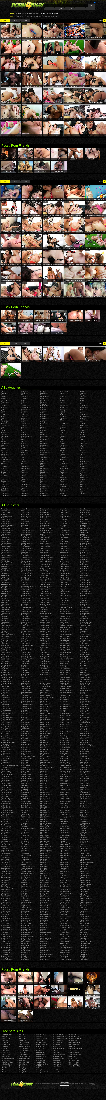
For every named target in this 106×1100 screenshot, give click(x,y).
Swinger (82, 431)
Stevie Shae (84, 739)
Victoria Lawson (85, 913)
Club (22, 400)
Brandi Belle (5, 902)
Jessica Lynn (44, 631)
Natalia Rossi (64, 791)
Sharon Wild (84, 649)
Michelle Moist (64, 719)
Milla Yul (62, 735)
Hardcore (43, 431)
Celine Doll (24, 604)
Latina (42, 477)
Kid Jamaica (46, 16)
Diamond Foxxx (26, 778)
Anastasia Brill (5, 674)
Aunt (2, 416)
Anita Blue (4, 730)
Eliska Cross (25, 809)
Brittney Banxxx (6, 959)
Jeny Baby (43, 609)
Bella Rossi (4, 863)
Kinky (42, 465)
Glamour (43, 414)
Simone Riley (84, 676)
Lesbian (42, 483)
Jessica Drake (44, 626)
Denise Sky (24, 764)
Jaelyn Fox (43, 541)
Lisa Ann (63, 536)
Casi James (24, 584)
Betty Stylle (4, 870)
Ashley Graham (6, 785)
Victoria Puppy (84, 916)
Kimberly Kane (45, 828)
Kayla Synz (44, 764)
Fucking (42, 400)
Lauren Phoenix (45, 915)
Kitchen (42, 468)
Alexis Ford (4, 590)
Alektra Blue (5, 557)
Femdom (23, 479)
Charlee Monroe (26, 611)
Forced (42, 395)
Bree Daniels (5, 915)
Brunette (3, 472)
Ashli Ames (4, 794)
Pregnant (63, 458)
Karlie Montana (45, 719)
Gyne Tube (22, 1038)
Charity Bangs (25, 609)
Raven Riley (64, 956)
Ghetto (42, 411)
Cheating (4, 493)
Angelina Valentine (7, 717)
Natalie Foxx (64, 794)
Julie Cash (43, 685)
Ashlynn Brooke (6, 798)
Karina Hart (44, 712)
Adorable (4, 395)
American (4, 402)
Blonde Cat (4, 891)
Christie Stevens (26, 651)
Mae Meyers (64, 620)
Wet (81, 481)
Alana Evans (5, 550)
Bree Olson (4, 916)
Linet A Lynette (64, 534)
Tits (81, 449)
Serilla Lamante (85, 640)
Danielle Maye (25, 735)
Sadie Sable (84, 573)
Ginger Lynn (25, 898)
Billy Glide (4, 884)
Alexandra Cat (5, 579)
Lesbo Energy (56, 1062)
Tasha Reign (84, 782)
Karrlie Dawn (44, 722)
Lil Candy (63, 518)
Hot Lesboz (56, 1052)
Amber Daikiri (5, 651)
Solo (81, 402)
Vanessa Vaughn (85, 882)
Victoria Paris (84, 915)
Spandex (82, 405)
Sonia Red (83, 694)
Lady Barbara (44, 886)
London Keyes (64, 566)
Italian (42, 454)
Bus (2, 477)
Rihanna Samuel (85, 529)
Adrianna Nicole (6, 532)
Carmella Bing (25, 563)
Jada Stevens (44, 536)
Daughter (24, 434)
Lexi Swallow (44, 950)
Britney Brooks (6, 945)
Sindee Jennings (85, 683)
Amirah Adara (5, 665)
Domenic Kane (25, 791)
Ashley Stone (5, 791)
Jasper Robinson (45, 568)
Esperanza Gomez (27, 843)
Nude (62, 414)
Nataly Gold (64, 803)
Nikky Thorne (64, 863)
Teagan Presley (85, 794)
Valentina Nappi (85, 861)
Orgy (61, 429)
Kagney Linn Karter (46, 697)
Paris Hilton (63, 897)
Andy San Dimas (6, 683)
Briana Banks (5, 922)
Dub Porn (5, 1042)
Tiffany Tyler (83, 832)
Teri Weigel (83, 810)
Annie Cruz (4, 751)
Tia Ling (82, 819)
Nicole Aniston (64, 827)
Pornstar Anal (47, 13)
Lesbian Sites (56, 1060)
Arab (2, 409)
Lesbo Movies (56, 1064)
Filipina (23, 483)
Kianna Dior (44, 807)
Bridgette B (4, 933)
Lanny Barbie (44, 900)
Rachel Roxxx (64, 936)
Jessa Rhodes (45, 615)
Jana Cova (43, 548)
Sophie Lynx (84, 710)
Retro (62, 475)
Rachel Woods (64, 942)
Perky (62, 443)
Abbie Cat (4, 514)
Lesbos (54, 1068)
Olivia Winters (64, 888)
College (23, 405)
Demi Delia (24, 762)
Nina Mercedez (65, 870)
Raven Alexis (64, 954)
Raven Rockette (65, 958)
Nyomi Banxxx (64, 880)
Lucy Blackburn (65, 584)
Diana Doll (24, 784)
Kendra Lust (44, 792)
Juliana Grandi (45, 683)
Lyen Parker (64, 600)
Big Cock (4, 440)
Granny (42, 422)
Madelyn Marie (65, 611)
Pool (61, 452)
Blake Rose (4, 886)
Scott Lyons (83, 631)
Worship (82, 488)
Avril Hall (4, 836)
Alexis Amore (5, 582)
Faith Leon (24, 857)
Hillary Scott (24, 943)
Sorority (82, 404)
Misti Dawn (63, 753)
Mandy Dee (63, 631)
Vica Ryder (83, 906)
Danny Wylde (25, 739)
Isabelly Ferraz (45, 518)
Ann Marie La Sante (7, 742)
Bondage (4, 461)
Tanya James (84, 773)
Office (62, 420)
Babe (2, 418)
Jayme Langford (45, 579)
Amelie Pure (5, 660)
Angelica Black (6, 710)
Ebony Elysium (23, 1070)
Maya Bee (63, 665)
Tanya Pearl (83, 775)
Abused (3, 393)
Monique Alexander (66, 769)
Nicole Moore (64, 832)
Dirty (22, 443)
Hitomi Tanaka (25, 945)
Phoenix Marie (64, 920)
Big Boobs (4, 436)
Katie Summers (45, 746)
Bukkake (4, 475)
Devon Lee (24, 773)
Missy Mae (63, 746)
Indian (42, 447)
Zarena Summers (85, 949)
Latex (42, 475)
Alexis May (4, 593)
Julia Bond (43, 679)
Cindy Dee (24, 667)
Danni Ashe (24, 737)
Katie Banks (44, 737)
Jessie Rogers (45, 638)
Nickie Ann (63, 819)
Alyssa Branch (5, 640)
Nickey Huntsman (65, 816)
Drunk (23, 454)
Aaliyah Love (5, 509)
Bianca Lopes (5, 877)
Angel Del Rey (5, 690)
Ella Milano (24, 812)
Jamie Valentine (45, 547)
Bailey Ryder (5, 846)
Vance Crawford (85, 870)
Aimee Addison (6, 543)
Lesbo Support (57, 1066)
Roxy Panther (84, 559)
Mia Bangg (63, 697)
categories (80, 8)
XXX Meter (72, 1056)
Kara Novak (44, 703)
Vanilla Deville (84, 889)
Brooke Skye (25, 516)
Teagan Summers (85, 796)
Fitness (23, 492)
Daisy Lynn (24, 715)
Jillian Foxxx (44, 651)
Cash (2, 484)
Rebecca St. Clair (85, 514)
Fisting (23, 490)
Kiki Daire (43, 818)
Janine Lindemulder (46, 557)
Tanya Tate (83, 776)
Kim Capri (43, 821)
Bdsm (3, 429)
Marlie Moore (64, 651)
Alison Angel (5, 615)
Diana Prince (25, 785)
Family (23, 472)
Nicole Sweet (64, 837)
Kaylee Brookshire (46, 767)
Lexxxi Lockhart (45, 956)
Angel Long (4, 694)
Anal (2, 404)
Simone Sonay (84, 679)
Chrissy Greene (26, 649)
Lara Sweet (44, 906)
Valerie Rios (83, 866)
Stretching (83, 420)
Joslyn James (44, 672)
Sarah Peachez (85, 608)
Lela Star (43, 934)
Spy (81, 411)
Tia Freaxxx (83, 818)
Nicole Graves (64, 828)
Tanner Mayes (84, 771)
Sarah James (84, 604)
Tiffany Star (83, 830)
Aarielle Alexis (5, 511)
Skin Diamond (84, 685)
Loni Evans (63, 568)
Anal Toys (39, 13)
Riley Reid (83, 534)
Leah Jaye (43, 927)
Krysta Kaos (44, 854)
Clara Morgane (25, 681)
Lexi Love (43, 949)
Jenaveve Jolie (45, 588)
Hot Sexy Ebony (41, 1042)
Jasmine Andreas (45, 559)
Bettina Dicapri (6, 868)
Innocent (43, 449)
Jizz (41, 463)
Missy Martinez (65, 748)
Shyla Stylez (84, 665)
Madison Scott (64, 618)
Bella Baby (4, 855)
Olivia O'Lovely (65, 886)
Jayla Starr (43, 577)
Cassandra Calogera (27, 586)
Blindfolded (4, 454)
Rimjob (62, 481)
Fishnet (23, 488)
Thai (81, 441)
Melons (62, 395)
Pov (61, 456)
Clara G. (23, 679)
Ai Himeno (4, 536)
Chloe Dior (24, 638)
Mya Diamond (64, 776)
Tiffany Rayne (84, 827)
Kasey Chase (44, 724)
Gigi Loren (24, 889)
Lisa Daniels (64, 538)
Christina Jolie (25, 652)
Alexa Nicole (5, 575)
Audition (3, 414)
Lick (41, 484)
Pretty (62, 459)
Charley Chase (25, 615)
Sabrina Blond (84, 568)
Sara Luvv (83, 597)
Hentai (42, 432)
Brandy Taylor (5, 911)
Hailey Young (25, 911)
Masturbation (64, 391)
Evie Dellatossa (26, 855)
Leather (42, 479)
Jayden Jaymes (45, 573)
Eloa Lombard (25, 816)
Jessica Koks (44, 629)
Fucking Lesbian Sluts (43, 1072)
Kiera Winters (44, 816)
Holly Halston (25, 947)
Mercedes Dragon (66, 692)
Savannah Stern (85, 626)
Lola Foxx (63, 559)
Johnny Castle (45, 660)
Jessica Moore (45, 633)
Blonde (3, 456)
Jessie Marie (44, 636)
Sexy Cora (83, 642)
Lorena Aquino (64, 577)
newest (15, 20)
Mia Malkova (64, 705)
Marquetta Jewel (65, 652)
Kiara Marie (44, 809)
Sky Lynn (83, 687)
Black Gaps (22, 1060)
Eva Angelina (25, 845)
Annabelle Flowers (7, 746)
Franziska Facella (26, 868)
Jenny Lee (43, 608)
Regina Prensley (85, 520)
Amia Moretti (5, 663)
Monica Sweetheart (66, 767)
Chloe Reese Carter (27, 645)
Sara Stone (83, 600)
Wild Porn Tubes (7, 1062)
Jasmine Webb (45, 566)
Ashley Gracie (5, 784)
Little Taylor (63, 543)
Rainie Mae (63, 945)
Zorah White (84, 959)
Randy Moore (64, 950)
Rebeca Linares (85, 511)
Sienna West (84, 667)
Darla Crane (25, 746)
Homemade (44, 436)
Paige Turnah (64, 891)
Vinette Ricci (84, 925)
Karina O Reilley (45, 713)
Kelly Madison (44, 782)
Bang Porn (5, 1040)
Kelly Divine (44, 776)
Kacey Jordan (44, 690)
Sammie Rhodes (85, 588)
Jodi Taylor (43, 652)
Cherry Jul (24, 627)
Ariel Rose (4, 762)
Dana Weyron (25, 724)
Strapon (82, 418)
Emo (22, 458)
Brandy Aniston (6, 907)
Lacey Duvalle (44, 879)
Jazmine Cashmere (46, 582)
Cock (22, 402)
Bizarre (3, 449)
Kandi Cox (43, 701)
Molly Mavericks (65, 758)
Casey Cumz (25, 582)
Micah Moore (64, 712)
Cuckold (23, 420)
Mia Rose (63, 708)
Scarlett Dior (84, 627)
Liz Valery (63, 545)
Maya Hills (63, 667)
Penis (62, 441)
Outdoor (62, 432)
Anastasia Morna (6, 676)
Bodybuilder (5, 459)
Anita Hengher (5, 735)
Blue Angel (4, 893)
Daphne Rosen (25, 740)
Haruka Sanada (26, 924)
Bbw (2, 427)
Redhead (63, 474)
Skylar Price (83, 688)
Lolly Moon (63, 564)
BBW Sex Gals (40, 1054)
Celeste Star (25, 602)
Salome (82, 577)
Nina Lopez (63, 868)
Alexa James (5, 572)
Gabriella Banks (26, 870)
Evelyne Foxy (25, 854)
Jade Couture (44, 538)
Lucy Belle (63, 582)
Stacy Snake (84, 730)
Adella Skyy (5, 521)
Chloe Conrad (25, 634)
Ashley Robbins (6, 789)
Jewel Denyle (44, 647)
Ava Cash (4, 825)
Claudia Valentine (26, 692)
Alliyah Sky (4, 629)
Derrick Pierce (25, 766)
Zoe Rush (83, 950)
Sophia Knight (84, 701)
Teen (81, 440)
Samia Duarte (84, 586)
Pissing (62, 449)
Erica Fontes (25, 834)
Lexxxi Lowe (44, 958)
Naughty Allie (64, 807)
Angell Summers (6, 721)
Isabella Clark (20, 16)
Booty (3, 465)
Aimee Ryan (5, 545)
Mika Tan (63, 726)
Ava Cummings (6, 827)
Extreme (23, 466)
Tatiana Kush (84, 784)
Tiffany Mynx (84, 825)
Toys (81, 450)
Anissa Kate (5, 724)
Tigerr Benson (84, 834)
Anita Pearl (4, 737)
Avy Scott (4, 837)
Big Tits (3, 443)
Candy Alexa (25, 539)
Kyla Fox (43, 864)
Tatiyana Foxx (84, 785)
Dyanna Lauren (26, 803)
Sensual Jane (84, 636)
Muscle (62, 409)
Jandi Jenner (44, 550)
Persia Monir (64, 911)
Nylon (62, 418)
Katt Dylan (43, 751)
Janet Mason (44, 555)
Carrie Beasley (25, 579)
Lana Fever (44, 895)
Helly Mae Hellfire (26, 940)
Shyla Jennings (85, 663)
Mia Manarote (64, 706)
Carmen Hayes (25, 566)
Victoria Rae (84, 918)
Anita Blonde (5, 728)
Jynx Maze (43, 688)
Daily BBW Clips (41, 1062)
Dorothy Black (25, 801)
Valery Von (83, 868)
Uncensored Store (8, 1058)
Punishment (64, 468)
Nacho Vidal (64, 782)
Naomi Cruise (64, 785)
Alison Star (4, 617)
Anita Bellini (5, 726)
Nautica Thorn (64, 809)
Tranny (82, 452)
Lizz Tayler (63, 550)
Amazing (4, 400)
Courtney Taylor (26, 705)
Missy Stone (64, 751)
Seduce (62, 490)
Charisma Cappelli (27, 608)
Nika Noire (63, 839)
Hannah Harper (26, 920)
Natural (62, 411)
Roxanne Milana (85, 554)
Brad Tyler (4, 900)
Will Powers (83, 938)
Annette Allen (5, 748)
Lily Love (63, 525)
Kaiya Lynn (43, 699)
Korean (42, 470)
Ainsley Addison (6, 547)
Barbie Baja (5, 848)
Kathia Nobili (55, 16)
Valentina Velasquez (86, 863)
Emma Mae (24, 825)
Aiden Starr (4, 541)
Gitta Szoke (24, 900)
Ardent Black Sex (24, 1056)
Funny (42, 402)
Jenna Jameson (45, 593)
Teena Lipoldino (85, 803)
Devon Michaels (26, 775)
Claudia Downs (25, 687)
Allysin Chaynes (6, 633)
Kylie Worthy (44, 873)
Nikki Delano (64, 855)
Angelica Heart (6, 712)
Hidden (42, 434)
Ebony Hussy (40, 1036)
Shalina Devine (84, 645)
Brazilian (4, 466)
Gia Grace (24, 880)
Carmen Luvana (26, 568)
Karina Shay (44, 715)
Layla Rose (44, 920)
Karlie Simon (44, 721)
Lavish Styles (44, 916)
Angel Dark (4, 688)
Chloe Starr (24, 647)
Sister (81, 393)
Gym (41, 425)
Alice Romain (5, 606)
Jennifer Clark (44, 599)
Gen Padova (25, 877)
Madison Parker (65, 617)
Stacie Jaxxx (84, 726)
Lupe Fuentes (64, 595)
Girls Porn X (73, 1058)
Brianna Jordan (6, 929)
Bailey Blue (4, 839)
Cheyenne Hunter (26, 631)
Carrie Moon (25, 581)
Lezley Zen (63, 512)
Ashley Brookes (6, 778)
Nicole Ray (63, 834)
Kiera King (43, 814)
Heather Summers (26, 933)
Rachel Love (64, 934)
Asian (3, 411)
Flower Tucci (25, 863)
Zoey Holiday (84, 954)
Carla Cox (24, 554)
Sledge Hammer (85, 690)
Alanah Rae (5, 552)
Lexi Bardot (44, 940)
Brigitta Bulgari (6, 936)
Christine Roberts (26, 658)
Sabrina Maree (84, 570)
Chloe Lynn (24, 643)
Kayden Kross (44, 758)
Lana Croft (43, 893)
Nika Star (63, 841)
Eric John (24, 832)
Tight (81, 445)
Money (62, 404)
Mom (61, 402)
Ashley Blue (5, 776)
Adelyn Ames (5, 523)
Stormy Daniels (85, 740)
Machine (43, 490)
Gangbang (43, 405)
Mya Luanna (64, 778)
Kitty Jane (43, 834)
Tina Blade (83, 837)
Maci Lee (63, 606)
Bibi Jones (4, 880)
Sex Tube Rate (23, 1048)
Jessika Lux (44, 643)
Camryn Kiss (25, 538)
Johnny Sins (44, 663)
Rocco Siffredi (84, 543)
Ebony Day (22, 1068)
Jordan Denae (44, 670)
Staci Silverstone (85, 722)
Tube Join (5, 1036)
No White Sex (40, 1050)
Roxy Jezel (83, 557)
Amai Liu (4, 643)
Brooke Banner (25, 512)
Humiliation (44, 443)
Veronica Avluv (84, 897)
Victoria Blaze (84, 911)
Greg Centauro (25, 906)
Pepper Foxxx (64, 907)
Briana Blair (5, 924)
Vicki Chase (83, 907)
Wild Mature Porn (75, 1054)
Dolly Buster (25, 789)
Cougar (23, 413)
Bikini (3, 445)
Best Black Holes (24, 1058)
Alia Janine (4, 599)
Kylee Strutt (44, 866)
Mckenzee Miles (65, 670)
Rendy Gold (83, 525)
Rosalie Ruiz (84, 550)
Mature (62, 393)
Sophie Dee (83, 706)
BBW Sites (39, 1058)
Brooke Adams (25, 511)
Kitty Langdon (44, 836)
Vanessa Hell (84, 877)
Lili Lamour (63, 520)
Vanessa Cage (84, 875)
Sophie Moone (84, 712)
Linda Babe (63, 527)
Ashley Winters (6, 792)
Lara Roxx (43, 902)
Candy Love (24, 541)
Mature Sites (73, 1040)
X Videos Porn (74, 1060)
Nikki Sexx (63, 861)
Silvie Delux (83, 672)
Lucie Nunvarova (65, 581)
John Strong (44, 658)
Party (61, 440)
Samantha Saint (85, 584)
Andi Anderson (6, 679)
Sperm (82, 409)
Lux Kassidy (64, 599)
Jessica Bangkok (45, 622)
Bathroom (4, 425)
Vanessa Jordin (85, 879)
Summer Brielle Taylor (87, 746)
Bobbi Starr (4, 897)
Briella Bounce (5, 934)
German (43, 409)
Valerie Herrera (84, 864)
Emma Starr (24, 827)
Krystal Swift (44, 863)
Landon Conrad (45, 898)
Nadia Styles (64, 784)
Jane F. (42, 554)
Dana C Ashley (25, 719)
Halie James (25, 916)
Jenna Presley (45, 595)
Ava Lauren (4, 832)
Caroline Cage (25, 572)
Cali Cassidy (25, 529)
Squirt (81, 413)
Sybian (82, 432)
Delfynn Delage (26, 758)
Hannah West (25, 922)
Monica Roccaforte (66, 764)
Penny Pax (63, 906)
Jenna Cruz (44, 590)
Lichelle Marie (64, 516)
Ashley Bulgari (5, 780)
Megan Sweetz (65, 672)
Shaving (62, 493)
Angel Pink (4, 697)
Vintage (82, 470)
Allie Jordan (5, 622)
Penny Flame (64, 904)
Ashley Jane (5, 787)
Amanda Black (5, 645)
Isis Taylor (43, 521)
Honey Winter (25, 959)
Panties (62, 436)
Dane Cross (24, 726)
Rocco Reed (84, 541)
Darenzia (23, 742)
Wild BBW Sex (74, 1052)
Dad (22, 431)
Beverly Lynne (5, 871)
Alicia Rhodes (5, 608)
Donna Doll (24, 796)
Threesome (83, 443)
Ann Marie (4, 740)
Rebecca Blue (84, 512)
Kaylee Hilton (44, 769)
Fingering (24, 484)
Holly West (24, 954)
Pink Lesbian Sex (75, 1042)
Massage (43, 495)
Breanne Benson (6, 913)
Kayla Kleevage (45, 762)
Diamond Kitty (25, 782)
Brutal (3, 474)
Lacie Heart (44, 884)
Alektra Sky (4, 559)
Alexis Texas (5, 597)
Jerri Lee (43, 611)
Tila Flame (83, 836)
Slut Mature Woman (75, 1048)
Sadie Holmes (84, 572)
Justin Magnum (45, 687)
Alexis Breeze (5, 584)
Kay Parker (44, 755)
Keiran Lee (43, 771)
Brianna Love (5, 931)
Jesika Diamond (45, 613)
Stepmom (83, 414)
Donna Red (24, 798)
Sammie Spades (85, 590)
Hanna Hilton (25, 918)
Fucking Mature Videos (59, 1038)
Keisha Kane (44, 773)
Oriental (62, 431)
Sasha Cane (84, 615)
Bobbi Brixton (5, 895)
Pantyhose (63, 438)
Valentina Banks (85, 859)
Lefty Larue (44, 931)
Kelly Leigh (43, 780)
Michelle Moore (65, 721)
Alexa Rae (4, 577)
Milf (61, 398)
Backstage (4, 422)
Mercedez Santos (65, 696)
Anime (3, 405)
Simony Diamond (85, 681)
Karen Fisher (44, 706)
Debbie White (25, 753)
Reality (62, 472)
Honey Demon (25, 956)
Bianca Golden (6, 875)
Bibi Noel (4, 882)
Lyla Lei (62, 602)
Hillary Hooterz (25, 942)
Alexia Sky (4, 581)
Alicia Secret (5, 609)
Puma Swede (64, 933)
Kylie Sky (43, 871)
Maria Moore (64, 638)
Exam (22, 463)
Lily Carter (63, 521)
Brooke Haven (25, 514)
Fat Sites (38, 1068)
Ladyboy (43, 474)
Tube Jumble (6, 1056)
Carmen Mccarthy (26, 570)
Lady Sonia (44, 888)
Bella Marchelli (6, 859)
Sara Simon (83, 599)
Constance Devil (26, 697)
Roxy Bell (83, 555)
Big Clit (3, 438)
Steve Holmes (84, 737)
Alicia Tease (5, 611)
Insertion (43, 450)
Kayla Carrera (44, 760)
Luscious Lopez (65, 597)
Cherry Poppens (26, 629)
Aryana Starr (5, 767)
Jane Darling (44, 552)
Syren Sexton (84, 764)
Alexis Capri (5, 586)
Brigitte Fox (4, 938)
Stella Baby (83, 731)
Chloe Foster (25, 640)
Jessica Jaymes (45, 627)
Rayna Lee (83, 509)
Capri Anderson (26, 548)
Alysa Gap (4, 638)
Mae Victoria (64, 622)
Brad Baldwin (5, 898)
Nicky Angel (64, 821)
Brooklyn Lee (25, 520)
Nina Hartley (64, 864)
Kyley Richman (45, 870)
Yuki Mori (83, 945)
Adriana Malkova (6, 527)
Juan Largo (44, 674)
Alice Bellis (4, 602)
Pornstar (62, 454)
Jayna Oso (43, 581)
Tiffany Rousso (84, 828)
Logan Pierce (64, 555)
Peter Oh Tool (64, 916)
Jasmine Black (45, 561)
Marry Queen (64, 656)
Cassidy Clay (25, 591)
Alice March (5, 604)
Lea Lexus (43, 924)
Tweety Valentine (85, 855)
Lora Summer (64, 573)
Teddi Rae (83, 800)
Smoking (82, 400)
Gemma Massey (26, 875)
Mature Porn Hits (74, 1036)
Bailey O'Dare (5, 845)
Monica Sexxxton (65, 766)
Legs (42, 481)
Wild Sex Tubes (7, 1064)
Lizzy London (64, 554)
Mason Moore (64, 660)
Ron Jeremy (84, 548)
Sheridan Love (84, 661)
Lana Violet (44, 897)
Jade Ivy (43, 539)
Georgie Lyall (25, 879)
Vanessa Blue (84, 873)
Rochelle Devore (85, 545)
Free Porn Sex (74, 1062)
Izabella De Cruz (45, 529)
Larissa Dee (44, 907)
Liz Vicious (63, 547)
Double (23, 452)
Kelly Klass (43, 778)
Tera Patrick (83, 807)
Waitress (82, 475)
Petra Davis (64, 918)
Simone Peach (84, 674)
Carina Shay (25, 552)
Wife (81, 484)
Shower (82, 391)
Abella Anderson (6, 516)
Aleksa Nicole (5, 555)
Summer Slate (84, 749)
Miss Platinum (64, 744)
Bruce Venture (25, 521)
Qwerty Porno (6, 1054)
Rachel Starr (64, 938)
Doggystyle (24, 447)
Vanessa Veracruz (85, 884)
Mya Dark (63, 775)
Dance (23, 432)
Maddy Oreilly (64, 609)
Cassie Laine (25, 593)
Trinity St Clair (84, 854)
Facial (23, 470)
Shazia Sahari (84, 654)
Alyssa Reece (5, 642)
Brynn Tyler (24, 523)
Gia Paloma (24, 882)
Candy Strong (25, 547)
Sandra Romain (85, 593)
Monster (62, 405)
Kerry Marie (44, 801)
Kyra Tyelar (44, 877)
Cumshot (23, 423)
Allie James (4, 620)
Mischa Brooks (64, 742)
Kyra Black (43, 875)
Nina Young (63, 871)
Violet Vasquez (84, 929)
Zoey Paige (83, 958)
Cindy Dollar (25, 669)
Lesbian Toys (20, 13)
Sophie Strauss (85, 713)
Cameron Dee (25, 532)
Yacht (81, 490)
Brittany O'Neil (5, 956)
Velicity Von (83, 893)
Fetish (23, 481)
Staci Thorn (83, 724)
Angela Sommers (6, 703)
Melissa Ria (64, 685)
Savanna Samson (85, 622)
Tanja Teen (83, 769)
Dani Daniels (25, 728)
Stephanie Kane (85, 735)
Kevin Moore (44, 803)
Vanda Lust (83, 871)
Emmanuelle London (27, 828)
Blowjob (3, 458)
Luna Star (63, 593)
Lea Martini (44, 925)
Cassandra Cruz (26, 588)
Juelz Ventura (44, 676)
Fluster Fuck (6, 1044)
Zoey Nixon (83, 956)
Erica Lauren (25, 836)
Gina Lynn (24, 891)
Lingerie (43, 486)
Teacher (82, 436)
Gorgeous (43, 420)
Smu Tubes (22, 1052)
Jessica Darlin (44, 624)
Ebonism (21, 1066)
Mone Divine (64, 762)
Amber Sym (5, 658)
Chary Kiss (24, 620)
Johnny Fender (45, 661)
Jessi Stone (44, 618)
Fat (22, 475)
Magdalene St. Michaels (67, 624)
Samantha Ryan (85, 582)
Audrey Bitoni (5, 807)
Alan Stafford (5, 548)
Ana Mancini (5, 672)
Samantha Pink (85, 581)
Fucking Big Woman (42, 1070)
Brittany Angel (5, 952)
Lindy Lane (63, 532)
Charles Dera (25, 613)
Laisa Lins (43, 889)
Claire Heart (24, 678)
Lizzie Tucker (64, 552)
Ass (2, 413)
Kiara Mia (43, 810)
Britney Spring (5, 949)
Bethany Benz (5, 866)
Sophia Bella (84, 697)
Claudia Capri (25, 685)
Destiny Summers (26, 769)
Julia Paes (43, 681)
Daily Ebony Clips (24, 1062)
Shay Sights (83, 652)
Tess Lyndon (84, 812)
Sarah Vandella (85, 613)
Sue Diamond (84, 742)
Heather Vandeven (27, 936)
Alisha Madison (6, 613)
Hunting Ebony (40, 1046)
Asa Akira (4, 769)
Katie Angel (44, 735)
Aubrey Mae (5, 805)
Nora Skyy (63, 877)
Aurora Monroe (6, 814)
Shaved (62, 492)
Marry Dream (64, 654)
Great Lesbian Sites (58, 1048)
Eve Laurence (25, 852)
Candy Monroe (25, 545)
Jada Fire (43, 534)
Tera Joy (82, 805)
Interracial (43, 452)
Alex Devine (5, 568)
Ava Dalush (4, 828)
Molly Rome (64, 760)
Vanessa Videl (84, 886)
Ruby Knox (83, 564)
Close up (23, 396)
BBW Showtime (41, 1056)
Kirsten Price (44, 830)
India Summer (44, 514)
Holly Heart (24, 949)
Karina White (44, 717)
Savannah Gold (85, 624)
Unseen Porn (6, 1060)
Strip (81, 422)
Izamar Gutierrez (45, 530)
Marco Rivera (64, 636)
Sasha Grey (83, 617)
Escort (23, 461)
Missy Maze (64, 749)
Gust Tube (22, 1036)
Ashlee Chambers (7, 775)
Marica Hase (64, 643)
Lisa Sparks (64, 541)
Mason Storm (64, 661)
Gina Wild (24, 895)
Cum (22, 422)
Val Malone (83, 857)
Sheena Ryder (84, 656)
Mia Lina (62, 703)
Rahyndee (63, 943)
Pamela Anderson (65, 893)
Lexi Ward (43, 952)
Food (42, 391)
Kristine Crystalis (45, 850)
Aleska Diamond (6, 563)
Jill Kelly (43, 649)
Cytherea (24, 710)
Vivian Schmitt (84, 931)
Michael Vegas (64, 713)
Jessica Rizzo (44, 634)
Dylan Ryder (25, 805)
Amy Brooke (5, 667)
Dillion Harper (25, 787)
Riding (62, 479)
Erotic (22, 459)
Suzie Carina (84, 760)
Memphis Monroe (65, 690)
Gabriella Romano (26, 873)
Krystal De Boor (45, 857)
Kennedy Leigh (45, 798)
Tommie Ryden (84, 839)
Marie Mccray (64, 645)
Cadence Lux (25, 527)
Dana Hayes (25, 722)
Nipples (62, 413)
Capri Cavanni (25, 550)
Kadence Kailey (45, 694)
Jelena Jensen (45, 586)
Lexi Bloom (44, 943)
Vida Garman (84, 922)
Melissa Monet (64, 683)
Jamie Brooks (44, 543)
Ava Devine (4, 830)
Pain (61, 434)
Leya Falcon (64, 509)
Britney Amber (5, 943)
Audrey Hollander (6, 809)
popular (49, 8)
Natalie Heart (64, 796)
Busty (3, 479)
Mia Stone (63, 710)
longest (70, 8)
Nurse (62, 416)
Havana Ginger (25, 925)
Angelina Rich (5, 715)
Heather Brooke (26, 929)
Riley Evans (83, 530)
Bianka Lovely (5, 879)
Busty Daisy (24, 525)
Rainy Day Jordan (66, 947)
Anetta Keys (5, 685)
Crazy (22, 416)
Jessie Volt (43, 640)
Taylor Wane (84, 792)
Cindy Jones (25, 672)
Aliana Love (5, 600)
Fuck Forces (6, 1050)
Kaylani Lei (43, 766)
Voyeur (82, 474)
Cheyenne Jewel (26, 633)
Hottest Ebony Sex (42, 1044)
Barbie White (5, 852)
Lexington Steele (45, 954)
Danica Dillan (25, 731)
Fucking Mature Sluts (59, 1036)
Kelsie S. (43, 789)
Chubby (23, 391)
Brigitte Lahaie (5, 942)
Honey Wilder (25, 958)
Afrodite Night (5, 534)
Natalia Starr (64, 792)
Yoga (81, 492)
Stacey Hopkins (85, 721)
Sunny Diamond (85, 751)
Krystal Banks (44, 855)
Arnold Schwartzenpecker (9, 766)
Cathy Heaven (25, 599)
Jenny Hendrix (45, 606)
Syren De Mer (84, 762)
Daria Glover (25, 744)
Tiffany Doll (83, 821)
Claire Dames (25, 676)
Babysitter (4, 420)
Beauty (3, 432)
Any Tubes (22, 1034)
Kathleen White (45, 733)
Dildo (22, 441)
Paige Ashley (64, 889)
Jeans (42, 459)
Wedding (82, 479)
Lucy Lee (63, 588)
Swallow (82, 427)
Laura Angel (44, 909)
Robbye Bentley (85, 539)
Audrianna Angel (6, 810)
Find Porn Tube (74, 1064)
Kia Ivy (42, 805)
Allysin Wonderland (7, 634)
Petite (62, 445)
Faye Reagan (25, 859)
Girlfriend (43, 413)
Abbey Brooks (5, 512)
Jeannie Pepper (45, 584)
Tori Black (83, 843)
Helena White (25, 938)
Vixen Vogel (83, 933)
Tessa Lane (83, 814)
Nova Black (63, 879)
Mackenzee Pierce (66, 608)
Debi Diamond (25, 755)
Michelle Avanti (65, 715)
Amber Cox (4, 649)
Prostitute (63, 465)
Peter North (63, 915)
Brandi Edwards (6, 904)
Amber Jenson (5, 652)
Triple (81, 454)
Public (62, 466)
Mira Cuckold (64, 739)
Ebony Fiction (23, 1072)
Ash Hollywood (6, 773)
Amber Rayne (5, 656)
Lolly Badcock (64, 563)
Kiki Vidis (43, 819)
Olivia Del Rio (64, 884)
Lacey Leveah (44, 882)
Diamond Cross (26, 776)
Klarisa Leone (44, 837)
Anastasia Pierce (6, 678)
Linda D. (62, 529)
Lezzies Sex (56, 1072)
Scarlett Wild (84, 629)
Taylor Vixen (84, 791)
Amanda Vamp (6, 647)
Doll (22, 449)
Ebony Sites (39, 1040)
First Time (24, 486)
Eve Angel (24, 850)
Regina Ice (83, 518)
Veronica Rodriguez (86, 902)
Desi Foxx (24, 767)
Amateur (3, 398)
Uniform (82, 463)
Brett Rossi (4, 920)
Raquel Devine (65, 952)
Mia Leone (63, 701)
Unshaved (83, 465)
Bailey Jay (4, 843)
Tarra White (83, 780)
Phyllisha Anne (65, 922)
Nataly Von (63, 805)
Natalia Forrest (64, 789)
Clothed (23, 398)
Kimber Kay (44, 825)
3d (2, 391)
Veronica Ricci (84, 900)
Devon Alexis (25, 771)
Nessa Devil (64, 812)
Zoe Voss (83, 952)
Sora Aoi (82, 715)
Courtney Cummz (26, 701)
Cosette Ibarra (25, 699)
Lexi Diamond (44, 947)
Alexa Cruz (4, 570)
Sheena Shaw (84, 658)
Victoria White (84, 920)
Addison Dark (5, 518)
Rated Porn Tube (24, 1046)
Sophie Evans (84, 708)
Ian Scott (43, 511)
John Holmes (44, 654)
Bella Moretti (5, 861)
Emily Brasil (24, 819)
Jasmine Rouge (45, 564)
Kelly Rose (43, 784)
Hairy (42, 427)
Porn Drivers (6, 1052)
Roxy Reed (83, 563)
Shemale (63, 495)
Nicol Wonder (64, 825)
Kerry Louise (44, 800)
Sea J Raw (83, 633)
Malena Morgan (65, 627)
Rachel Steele (64, 940)
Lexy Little (43, 959)
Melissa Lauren (65, 681)
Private (62, 461)
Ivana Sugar (44, 527)
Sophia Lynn (84, 705)
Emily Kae (24, 821)
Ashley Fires (5, 782)
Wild (81, 486)
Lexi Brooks (44, 945)
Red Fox (82, 516)
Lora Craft (63, 572)
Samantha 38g (84, 579)
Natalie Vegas (64, 800)
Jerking (42, 461)
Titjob (81, 447)
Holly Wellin (24, 952)
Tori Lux (82, 845)
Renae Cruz (83, 523)
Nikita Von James (65, 846)
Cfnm (3, 492)
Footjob (42, 393)
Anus (2, 407)
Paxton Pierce (64, 902)
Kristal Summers (45, 846)
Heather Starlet (25, 931)
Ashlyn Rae (4, 796)
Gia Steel (24, 884)
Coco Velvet (24, 694)
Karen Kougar (44, 708)
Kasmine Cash (45, 726)
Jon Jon (42, 665)
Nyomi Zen (63, 882)
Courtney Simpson (27, 703)
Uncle (81, 459)
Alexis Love (4, 591)
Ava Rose (4, 834)
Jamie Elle (43, 545)
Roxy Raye (83, 561)
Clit (22, 395)
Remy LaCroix (84, 521)
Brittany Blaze (5, 954)
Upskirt (82, 466)
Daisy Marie (24, 717)
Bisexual (3, 447)
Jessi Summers (45, 620)
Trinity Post (83, 852)
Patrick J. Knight (65, 900)
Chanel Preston (26, 606)
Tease (82, 438)
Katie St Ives (44, 744)
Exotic (23, 465)
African (3, 396)
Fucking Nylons (57, 1042)
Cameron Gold (25, 534)
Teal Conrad (84, 798)
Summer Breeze (85, 744)
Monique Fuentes (65, 771)
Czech (23, 429)
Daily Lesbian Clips (42, 1064)
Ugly (81, 458)
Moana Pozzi (64, 757)
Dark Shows (23, 1064)
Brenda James (5, 918)
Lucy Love (63, 590)
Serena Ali (83, 638)
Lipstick (42, 488)
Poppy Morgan (64, 925)
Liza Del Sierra (65, 548)
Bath (2, 423)
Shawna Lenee (84, 651)
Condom (23, 411)
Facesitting (24, 468)
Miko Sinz (63, 730)
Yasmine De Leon (85, 942)
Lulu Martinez (64, 591)
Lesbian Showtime (58, 1058)
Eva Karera (24, 848)
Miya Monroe (64, 755)
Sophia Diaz (84, 699)
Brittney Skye (25, 509)
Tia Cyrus (83, 816)
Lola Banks (63, 557)
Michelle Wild (64, 724)
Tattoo (82, 434)
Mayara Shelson (65, 669)
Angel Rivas (29, 16)
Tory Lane (83, 846)
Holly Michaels (25, 950)
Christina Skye (25, 654)
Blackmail (4, 452)
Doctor (23, 445)
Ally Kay (3, 631)
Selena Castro (84, 634)
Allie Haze (4, 618)
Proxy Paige (38, 16)
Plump (62, 450)
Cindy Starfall (25, 674)
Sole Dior (83, 692)
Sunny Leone (84, 755)
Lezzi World (73, 1034)
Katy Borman (44, 753)
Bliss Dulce (4, 889)
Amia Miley (4, 661)
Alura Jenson (5, 636)
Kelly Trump (44, 785)
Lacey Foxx (44, 880)
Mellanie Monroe (65, 687)
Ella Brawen (24, 810)
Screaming (63, 486)
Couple (23, 414)
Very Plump (73, 1050)
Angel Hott (4, 692)
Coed (22, 404)
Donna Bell (24, 794)
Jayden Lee (44, 575)
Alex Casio (4, 566)
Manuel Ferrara (65, 633)
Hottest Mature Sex (58, 1054)
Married (42, 493)
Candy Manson (25, 543)
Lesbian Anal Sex (30, 13)
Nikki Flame (64, 857)
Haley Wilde (24, 915)
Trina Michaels (84, 848)
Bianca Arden (5, 873)
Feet (22, 477)
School (62, 484)
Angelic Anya (5, 705)
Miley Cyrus (64, 733)
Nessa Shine (64, 814)
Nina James (64, 866)
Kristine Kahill (44, 852)
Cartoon (3, 483)
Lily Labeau (63, 523)
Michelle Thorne (65, 722)
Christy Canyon (26, 660)
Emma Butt (24, 823)
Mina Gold (63, 737)
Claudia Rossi (25, 690)
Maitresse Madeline (66, 626)
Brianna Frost (5, 927)
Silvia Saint (83, 670)
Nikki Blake (63, 852)
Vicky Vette (83, 909)
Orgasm (62, 427)
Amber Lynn (5, 654)
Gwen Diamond (26, 909)
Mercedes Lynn (65, 694)
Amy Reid (4, 670)
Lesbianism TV (57, 1056)
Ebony (23, 456)
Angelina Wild (5, 719)
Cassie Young (25, 595)
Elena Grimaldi (25, 807)
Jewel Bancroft (45, 645)
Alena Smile (5, 561)
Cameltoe (4, 481)
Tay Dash (83, 787)
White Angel (83, 936)
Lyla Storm (63, 604)
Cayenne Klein (25, 600)
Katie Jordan (44, 739)
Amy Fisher (4, 669)
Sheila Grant (84, 660)
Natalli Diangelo (65, 801)
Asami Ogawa (5, 771)
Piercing (62, 447)
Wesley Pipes (84, 934)
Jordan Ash (44, 669)
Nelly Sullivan (64, 810)
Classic (23, 393)
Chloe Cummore (26, 636)
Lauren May (44, 913)
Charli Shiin (24, 617)
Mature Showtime (75, 1038)
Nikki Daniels (64, 854)
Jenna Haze (44, 591)
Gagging (43, 404)
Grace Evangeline (26, 902)
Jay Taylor (43, 570)
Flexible (23, 495)
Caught (3, 488)
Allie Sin (3, 624)
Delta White (24, 760)
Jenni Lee (43, 597)
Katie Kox (43, 740)
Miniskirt (62, 400)
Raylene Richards (65, 959)
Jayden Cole (44, 572)
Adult (3, 1070)
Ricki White (83, 527)
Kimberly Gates (45, 827)
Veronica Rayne (85, 898)
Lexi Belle (43, 942)
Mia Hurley (63, 699)
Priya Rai (63, 929)
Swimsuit (82, 429)
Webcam (82, 477)
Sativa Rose (84, 620)
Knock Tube (22, 1040)
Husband (43, 445)
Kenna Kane (44, 796)
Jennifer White (45, 604)
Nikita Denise (64, 845)
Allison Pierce (5, 627)
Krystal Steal (44, 861)
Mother (62, 407)
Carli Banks (24, 555)
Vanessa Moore (85, 880)
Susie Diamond (85, 758)
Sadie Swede (84, 575)
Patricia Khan (64, 898)
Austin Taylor (5, 821)
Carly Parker (25, 559)
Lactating (43, 472)
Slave (81, 396)
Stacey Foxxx (84, 719)
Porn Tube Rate (24, 1042)
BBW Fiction (40, 1052)
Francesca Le (25, 864)
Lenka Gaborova (45, 938)
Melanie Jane (64, 676)
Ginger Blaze (25, 897)
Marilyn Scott (64, 647)
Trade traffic (67, 1082)
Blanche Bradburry (7, 888)
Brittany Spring (6, 958)
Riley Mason (84, 532)
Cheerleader (5, 495)
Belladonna (4, 864)
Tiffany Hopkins (85, 823)
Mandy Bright (64, 629)
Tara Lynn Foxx (85, 778)
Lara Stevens (44, 904)
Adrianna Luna (6, 530)
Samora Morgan (85, 591)
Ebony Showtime (41, 1038)
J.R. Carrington (45, 532)
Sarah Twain (84, 611)
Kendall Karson (45, 791)
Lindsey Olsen (64, 530)
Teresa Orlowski (85, 809)
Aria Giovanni (5, 757)
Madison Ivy (64, 615)
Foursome (43, 396)
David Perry (24, 749)
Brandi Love (5, 906)
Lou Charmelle (64, 579)
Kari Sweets (44, 710)
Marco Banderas (65, 634)
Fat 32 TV (39, 1066)
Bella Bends (5, 857)
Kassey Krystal (45, 728)
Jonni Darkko (44, 667)
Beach (3, 431)
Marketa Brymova (65, 649)
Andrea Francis (6, 681)
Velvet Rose (83, 895)
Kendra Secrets (45, 794)
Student (82, 423)
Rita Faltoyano (84, 538)
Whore (82, 483)
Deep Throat (25, 436)
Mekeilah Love (64, 674)
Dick (22, 440)
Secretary (63, 488)
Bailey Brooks (5, 841)
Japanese (43, 458)
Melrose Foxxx (64, 688)
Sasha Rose (84, 618)
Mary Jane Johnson (66, 658)
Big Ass (3, 434)
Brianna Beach (6, 925)
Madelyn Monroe (65, 613)
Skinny (82, 395)
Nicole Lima (64, 830)
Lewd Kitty (55, 1070)
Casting (3, 486)
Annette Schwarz (6, 749)
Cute (22, 427)
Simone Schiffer (85, 678)
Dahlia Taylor (25, 712)
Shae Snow (83, 643)
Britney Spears (6, 947)
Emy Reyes (24, 830)
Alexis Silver (5, 595)
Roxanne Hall (84, 552)
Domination (24, 450)
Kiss (41, 466)
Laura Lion (43, 911)
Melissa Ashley (65, 678)
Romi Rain (83, 547)
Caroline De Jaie (26, 573)
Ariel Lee (4, 760)
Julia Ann (43, 678)
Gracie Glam (25, 904)
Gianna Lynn (25, 886)
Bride (2, 468)
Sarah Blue (83, 602)
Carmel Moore (25, 561)
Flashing (23, 493)
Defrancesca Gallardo (28, 757)
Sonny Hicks (84, 696)
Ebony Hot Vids (41, 1034)
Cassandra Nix (25, 590)
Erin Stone (24, 841)
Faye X (23, 861)
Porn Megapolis (74, 1044)
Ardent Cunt (6, 1038)
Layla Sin (43, 922)
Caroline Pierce (26, 575)
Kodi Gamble (44, 841)
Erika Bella (24, 839)
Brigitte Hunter (5, 940)
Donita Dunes (25, 792)
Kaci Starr (43, 692)
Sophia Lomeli (84, 703)
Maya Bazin (64, 663)
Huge (42, 441)
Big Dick (3, 441)
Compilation (24, 409)
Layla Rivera (44, 918)
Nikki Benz (63, 850)
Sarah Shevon (84, 609)
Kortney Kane (44, 843)
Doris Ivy (23, 800)
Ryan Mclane (84, 566)
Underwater (83, 461)
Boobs (3, 463)
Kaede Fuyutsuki (45, 696)
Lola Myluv (63, 561)
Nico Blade (63, 823)
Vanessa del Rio (85, 888)
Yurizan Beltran (85, 947)
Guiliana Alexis (25, 907)
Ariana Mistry (5, 758)
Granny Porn (56, 1046)
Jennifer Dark (44, 600)
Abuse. (67, 1085)
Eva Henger (24, 846)
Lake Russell (44, 891)
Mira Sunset (64, 740)
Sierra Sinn (83, 669)
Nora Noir (63, 875)
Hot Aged (55, 1050)
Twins (81, 456)
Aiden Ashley (5, 538)
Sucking (82, 425)
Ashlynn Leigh (5, 800)
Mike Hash (63, 728)
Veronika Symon (85, 904)
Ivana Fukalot (44, 525)
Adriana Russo (6, 529)
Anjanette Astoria (6, 739)
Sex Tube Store (24, 1050)
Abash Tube (6, 1068)
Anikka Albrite (5, 722)
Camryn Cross (25, 536)
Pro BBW (72, 1046)
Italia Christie (44, 523)
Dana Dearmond (26, 721)
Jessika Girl (44, 642)
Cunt (22, 425)
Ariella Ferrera (5, 764)
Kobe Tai (43, 839)
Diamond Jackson (26, 780)
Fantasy (23, 474)
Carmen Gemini (26, 564)
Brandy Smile (5, 909)
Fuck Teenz (56, 1044)
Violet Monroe (84, 927)
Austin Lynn (5, 819)
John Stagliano (45, 656)
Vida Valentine (84, 924)
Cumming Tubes (41, 1060)
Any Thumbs (6, 1072)
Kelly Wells (43, 787)
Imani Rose (44, 512)
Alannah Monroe (6, 554)
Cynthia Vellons (26, 708)
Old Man (62, 423)
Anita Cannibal (6, 731)
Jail (41, 456)
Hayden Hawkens (26, 927)
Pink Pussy (63, 924)
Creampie (24, 418)
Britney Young (5, 950)
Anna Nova (4, 744)
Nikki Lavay (63, 859)
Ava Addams (5, 823)
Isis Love (43, 520)
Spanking (83, 407)
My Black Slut (40, 1048)
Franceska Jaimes (26, 866)
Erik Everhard (25, 837)
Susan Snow (84, 757)
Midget (62, 396)
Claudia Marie (25, 688)
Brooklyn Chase (26, 518)
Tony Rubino (84, 841)
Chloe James (25, 642)
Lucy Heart (63, 586)
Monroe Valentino (65, 773)
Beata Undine (5, 854)
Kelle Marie (44, 775)
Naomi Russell (64, 787)
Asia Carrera (5, 801)
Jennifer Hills (44, 602)
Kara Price (43, 705)
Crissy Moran (25, 706)
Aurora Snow (5, 816)
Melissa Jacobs (65, 679)
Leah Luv (43, 929)
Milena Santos (64, 731)
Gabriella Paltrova (26, 871)
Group (42, 423)
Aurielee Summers (7, 812)
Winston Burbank (85, 940)
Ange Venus (5, 687)
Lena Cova (43, 936)
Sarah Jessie (84, 606)
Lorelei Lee (63, 575)
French (42, 398)
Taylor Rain (83, 789)
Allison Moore (5, 626)
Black (3, 450)
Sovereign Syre (85, 717)
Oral (61, 425)
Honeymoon (44, 438)
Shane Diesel (84, 647)
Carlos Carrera (25, 557)
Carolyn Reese (25, 577)
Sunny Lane (83, 753)
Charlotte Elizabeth (27, 618)
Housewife (43, 440)
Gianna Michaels (26, 888)
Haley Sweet (25, 913)
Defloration (24, 438)
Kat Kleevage (44, 730)
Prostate (62, 463)
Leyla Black (63, 511)
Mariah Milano (64, 642)
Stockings (83, 416)
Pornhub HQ (6, 1048)
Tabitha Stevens (85, 766)
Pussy (62, 470)
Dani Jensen (25, 730)
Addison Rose (5, 520)
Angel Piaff (4, 696)
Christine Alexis (26, 656)
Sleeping (82, 398)
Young (82, 493)
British (3, 470)
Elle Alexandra (25, 814)
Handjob (43, 429)
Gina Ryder (24, 893)
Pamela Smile (64, 895)
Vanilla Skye (84, 891)
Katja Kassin (44, 749)
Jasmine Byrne (45, 563)
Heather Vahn (25, 934)
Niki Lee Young (65, 843)
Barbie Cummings (7, 850)
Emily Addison (25, 818)
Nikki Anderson (65, 848)
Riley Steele (83, 536)
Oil (61, 422)
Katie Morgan (44, 742)
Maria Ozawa (64, 640)
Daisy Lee (24, 713)
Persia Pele (63, 913)
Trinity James (84, 850)
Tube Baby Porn (24, 1054)
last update (59, 8)
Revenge (63, 477)
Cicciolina (24, 665)
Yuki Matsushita (85, 943)
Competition (24, 407)
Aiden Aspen (5, 539)
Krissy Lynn (44, 845)
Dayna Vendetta (26, 751)
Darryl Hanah (25, 748)
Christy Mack (25, 661)
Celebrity (4, 490)
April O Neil (4, 755)
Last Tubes (5, 1046)
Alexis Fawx (5, 588)
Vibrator (82, 468)
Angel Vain (4, 701)
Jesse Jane (44, 617)
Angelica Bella (5, 708)
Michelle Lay (64, 717)
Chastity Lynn (25, 624)
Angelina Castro (6, 713)
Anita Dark (4, 733)
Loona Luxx (64, 570)
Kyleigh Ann (44, 868)
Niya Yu (62, 873)
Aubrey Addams (6, 803)
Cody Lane (24, 696)
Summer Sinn (84, 748)
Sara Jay (82, 595)
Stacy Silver (83, 728)
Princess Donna (65, 927)
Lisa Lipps (63, 539)
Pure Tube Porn (24, 1044)
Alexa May (4, 573)
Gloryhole (43, 418)
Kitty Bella (43, 832)
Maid (42, 492)
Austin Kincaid (5, 818)
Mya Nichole (64, 780)
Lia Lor (62, 514)
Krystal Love (44, 859)
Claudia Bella (25, 683)
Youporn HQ (6, 1066)
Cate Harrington (26, 597)
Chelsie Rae (25, 626)
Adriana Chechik (6, 525)
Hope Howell (44, 509)
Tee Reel (82, 801)
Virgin (81, 472)
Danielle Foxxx (25, 733)
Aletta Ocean (5, 564)
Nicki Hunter (64, 818)
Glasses (43, 416)
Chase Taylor (25, 622)
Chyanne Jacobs (26, 663)
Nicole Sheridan (65, 836)
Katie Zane (43, 748)
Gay (41, 407)
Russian (62, 483)
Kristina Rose (44, 848)
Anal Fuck (56, 13)
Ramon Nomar (64, 949)
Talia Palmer (84, 767)
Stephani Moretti (85, 733)
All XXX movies (7, 1034)
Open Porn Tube (74, 1066)
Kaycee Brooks (45, 757)
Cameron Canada (26, 530)
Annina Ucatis (5, 753)
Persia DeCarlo (65, 909)
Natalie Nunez (64, 798)
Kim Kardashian (45, 823)
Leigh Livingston (45, 933)
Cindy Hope (24, 670)
